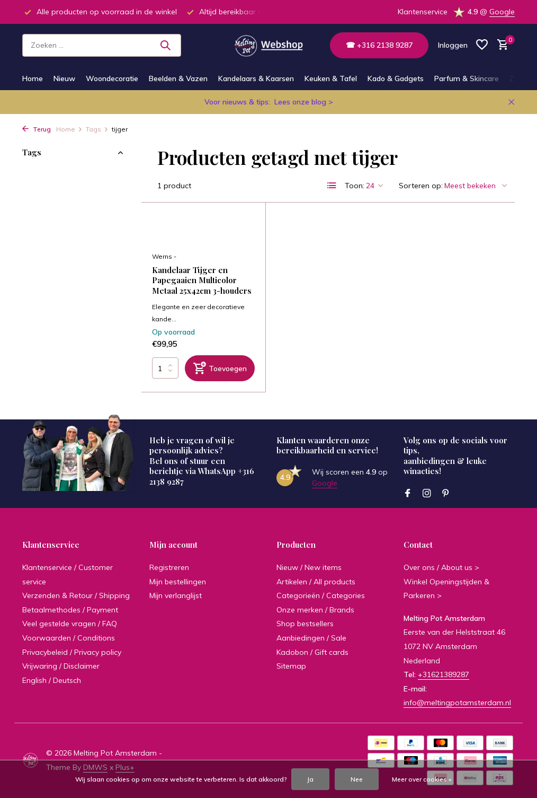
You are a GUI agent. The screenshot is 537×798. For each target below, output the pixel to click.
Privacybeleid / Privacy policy (71, 652)
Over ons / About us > (441, 567)
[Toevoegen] (220, 369)
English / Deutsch (51, 680)
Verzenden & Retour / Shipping (76, 596)
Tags (97, 129)
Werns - (164, 257)
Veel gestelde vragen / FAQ (69, 624)
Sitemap (291, 666)
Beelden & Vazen (178, 78)
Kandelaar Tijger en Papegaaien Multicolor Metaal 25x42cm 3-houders (202, 281)
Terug (36, 129)
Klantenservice (423, 11)
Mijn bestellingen (177, 581)
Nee (357, 779)
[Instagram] (427, 493)
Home (32, 78)
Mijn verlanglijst (175, 596)
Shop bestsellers (305, 624)
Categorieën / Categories (320, 596)
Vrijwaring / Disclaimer (61, 666)
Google (502, 11)
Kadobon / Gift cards (312, 652)
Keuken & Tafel (331, 78)
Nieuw (64, 78)
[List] (332, 185)
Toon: (354, 185)
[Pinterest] (446, 493)
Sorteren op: (421, 185)
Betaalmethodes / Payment (70, 610)
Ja (310, 779)
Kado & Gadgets (396, 78)
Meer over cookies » (422, 779)
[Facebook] (408, 493)
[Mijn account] (453, 45)
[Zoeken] (101, 45)
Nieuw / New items (309, 567)
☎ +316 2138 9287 (379, 45)
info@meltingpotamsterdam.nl (457, 703)
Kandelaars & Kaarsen (256, 78)
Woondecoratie (112, 78)
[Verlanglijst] (482, 45)
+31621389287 (443, 675)
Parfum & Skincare (466, 78)
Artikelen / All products (315, 581)
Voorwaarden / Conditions (68, 638)
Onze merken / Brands (315, 610)
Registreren (169, 567)
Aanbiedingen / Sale (311, 638)
